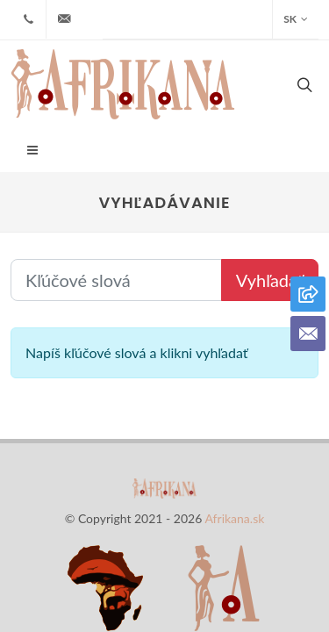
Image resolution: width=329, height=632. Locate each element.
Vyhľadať (270, 209)
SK (295, 19)
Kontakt (177, 542)
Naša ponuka (84, 542)
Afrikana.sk (234, 448)
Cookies (249, 542)
